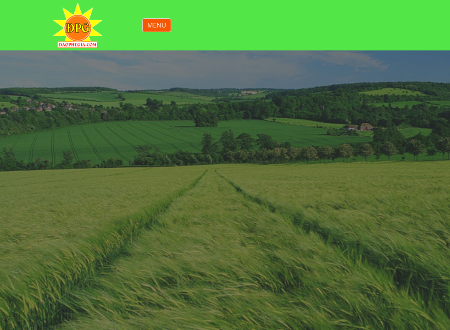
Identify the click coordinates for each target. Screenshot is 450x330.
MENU (159, 26)
